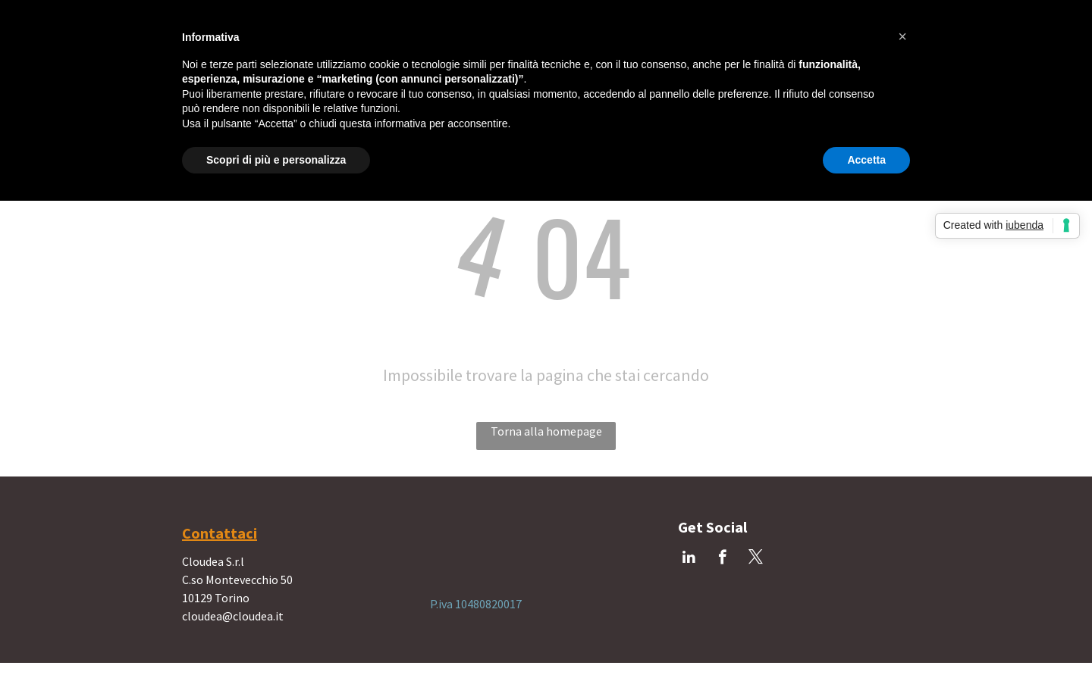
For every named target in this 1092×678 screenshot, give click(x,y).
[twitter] (756, 559)
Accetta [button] (866, 160)
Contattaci (219, 532)
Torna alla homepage (546, 431)
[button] (902, 36)
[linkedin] (689, 559)
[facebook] (722, 559)
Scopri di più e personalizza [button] (276, 160)
